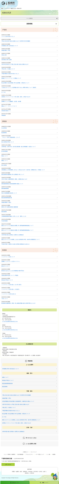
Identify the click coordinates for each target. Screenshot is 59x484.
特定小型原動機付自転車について (9, 193)
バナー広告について (39, 454)
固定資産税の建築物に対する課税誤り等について (12, 174)
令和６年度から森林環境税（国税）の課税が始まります (14, 179)
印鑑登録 (3, 115)
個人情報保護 (20, 454)
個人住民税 (4, 165)
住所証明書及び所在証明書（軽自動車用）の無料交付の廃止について (18, 401)
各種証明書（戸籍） (6, 50)
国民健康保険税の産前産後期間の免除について (12, 183)
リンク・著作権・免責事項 (9, 454)
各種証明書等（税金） (6, 202)
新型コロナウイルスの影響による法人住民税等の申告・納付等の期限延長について (20, 239)
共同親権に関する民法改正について (9, 45)
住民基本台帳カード (6, 110)
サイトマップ (33, 452)
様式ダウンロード (5, 266)
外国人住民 (4, 55)
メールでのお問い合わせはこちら (10, 321)
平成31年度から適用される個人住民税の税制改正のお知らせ (15, 244)
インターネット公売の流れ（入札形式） (10, 289)
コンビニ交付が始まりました (8, 36)
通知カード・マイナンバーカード (9, 106)
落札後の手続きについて (7, 280)
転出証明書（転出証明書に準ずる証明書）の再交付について (15, 82)
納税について (4, 160)
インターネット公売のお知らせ (8, 294)
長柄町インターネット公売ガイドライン (10, 261)
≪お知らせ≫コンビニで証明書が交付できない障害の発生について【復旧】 (18, 87)
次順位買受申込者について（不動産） (10, 275)
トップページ (7, 8)
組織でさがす (13, 8)
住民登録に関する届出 (6, 59)
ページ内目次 (29, 18)
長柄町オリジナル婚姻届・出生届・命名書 (11, 101)
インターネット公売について (8, 256)
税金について (4, 155)
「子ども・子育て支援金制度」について (10, 137)
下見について (4, 298)
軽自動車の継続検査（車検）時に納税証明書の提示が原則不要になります (18, 303)
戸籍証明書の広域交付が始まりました (10, 73)
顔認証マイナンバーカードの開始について (11, 78)
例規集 (53, 454)
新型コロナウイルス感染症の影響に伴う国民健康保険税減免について (17, 225)
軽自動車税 (4, 132)
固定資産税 (4, 211)
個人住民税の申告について (7, 142)
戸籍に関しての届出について (8, 69)
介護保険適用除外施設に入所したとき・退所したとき (13, 216)
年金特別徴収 (4, 220)
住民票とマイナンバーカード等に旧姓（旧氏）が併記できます (15, 96)
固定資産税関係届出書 (6, 197)
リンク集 (48, 454)
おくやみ (3, 92)
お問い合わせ (8, 464)
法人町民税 (4, 128)
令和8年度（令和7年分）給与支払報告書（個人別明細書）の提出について (18, 146)
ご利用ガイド (25, 452)
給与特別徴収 (4, 151)
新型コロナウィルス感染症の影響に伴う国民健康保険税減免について (17, 230)
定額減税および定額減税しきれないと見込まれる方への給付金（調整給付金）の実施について (23, 169)
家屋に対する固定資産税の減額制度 (9, 207)
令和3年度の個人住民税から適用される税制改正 (12, 234)
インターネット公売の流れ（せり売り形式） (11, 284)
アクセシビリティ (29, 454)
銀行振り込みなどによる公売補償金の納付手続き (12, 270)
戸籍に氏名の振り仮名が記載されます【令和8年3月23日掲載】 (16, 41)
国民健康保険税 (5, 188)
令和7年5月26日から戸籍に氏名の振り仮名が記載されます (14, 64)
